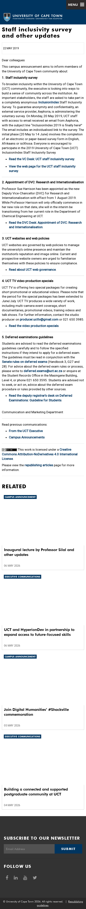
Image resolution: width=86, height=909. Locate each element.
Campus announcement (20, 497)
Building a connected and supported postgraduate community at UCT (36, 791)
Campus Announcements (27, 437)
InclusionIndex (48, 102)
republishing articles (39, 465)
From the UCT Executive (26, 431)
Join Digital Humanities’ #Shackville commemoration (36, 712)
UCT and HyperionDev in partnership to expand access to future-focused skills (39, 632)
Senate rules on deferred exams (24, 362)
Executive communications (22, 576)
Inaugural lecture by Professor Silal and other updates (39, 552)
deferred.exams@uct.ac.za (43, 371)
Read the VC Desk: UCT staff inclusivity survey (41, 159)
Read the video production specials (34, 326)
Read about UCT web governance (32, 269)
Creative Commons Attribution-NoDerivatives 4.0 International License (39, 454)
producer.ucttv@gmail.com (39, 319)
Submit (68, 849)
